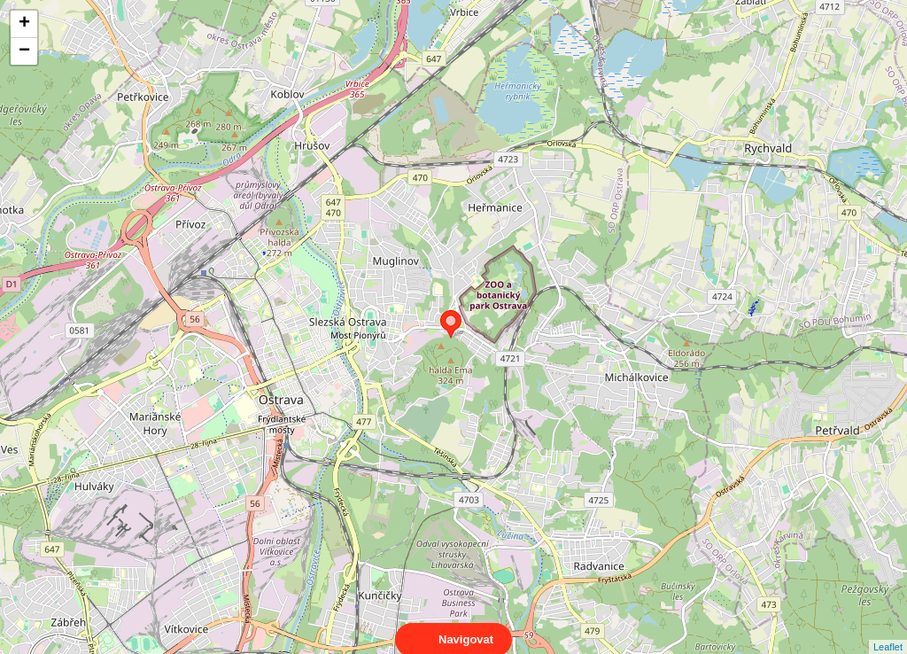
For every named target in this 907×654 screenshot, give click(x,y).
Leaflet (888, 631)
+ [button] (24, 24)
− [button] (24, 51)
